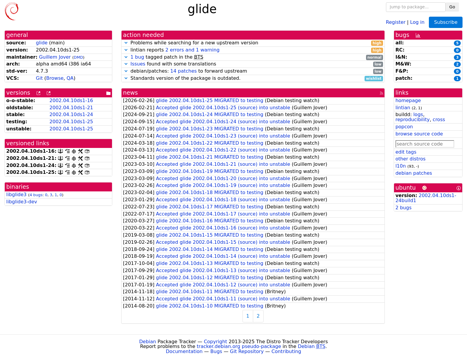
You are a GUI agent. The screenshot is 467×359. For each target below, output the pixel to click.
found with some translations (253, 64)
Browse (54, 78)
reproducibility (413, 119)
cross (439, 119)
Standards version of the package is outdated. (253, 78)
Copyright (215, 341)
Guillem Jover (55, 57)
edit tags (406, 152)
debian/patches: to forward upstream (253, 71)
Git (39, 78)
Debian (147, 341)
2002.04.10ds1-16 (71, 100)
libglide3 (16, 194)
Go (452, 6)
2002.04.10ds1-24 (71, 114)
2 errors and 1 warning (192, 50)
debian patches (414, 173)
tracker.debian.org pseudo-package (239, 346)
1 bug (137, 57)
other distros (411, 159)
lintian (403, 107)
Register (396, 22)
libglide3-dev (21, 202)
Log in (417, 22)
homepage (408, 100)
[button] (125, 43)
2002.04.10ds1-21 (71, 107)
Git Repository (247, 351)
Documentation (184, 351)
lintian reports (253, 50)
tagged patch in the (253, 57)
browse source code (419, 134)
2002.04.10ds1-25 (71, 121)
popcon (404, 126)
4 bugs (35, 195)
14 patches (183, 71)
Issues (137, 64)
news (130, 92)
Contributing (286, 351)
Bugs (216, 351)
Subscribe (445, 22)
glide (42, 43)
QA (70, 78)
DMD (78, 57)
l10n (401, 166)
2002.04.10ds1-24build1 (426, 198)
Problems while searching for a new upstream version (253, 43)
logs (418, 114)
